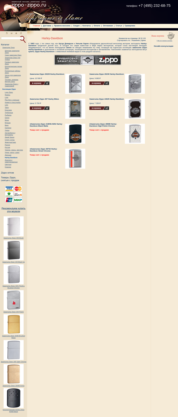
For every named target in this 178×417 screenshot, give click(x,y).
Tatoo (7, 108)
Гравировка (130, 26)
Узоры (7, 130)
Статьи (119, 26)
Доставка (47, 26)
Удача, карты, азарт (12, 152)
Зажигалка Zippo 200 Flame (13, 311)
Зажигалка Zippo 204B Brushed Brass (13, 336)
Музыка (7, 123)
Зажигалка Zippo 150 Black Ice (13, 261)
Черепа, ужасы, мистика (14, 150)
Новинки (8, 167)
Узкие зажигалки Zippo (13, 55)
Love (6, 97)
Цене (143, 40)
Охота (7, 118)
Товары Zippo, (8, 177)
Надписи (8, 128)
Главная (36, 26)
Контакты (86, 26)
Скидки (76, 26)
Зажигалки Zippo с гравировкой (11, 85)
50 (142, 38)
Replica (7, 95)
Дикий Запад (9, 137)
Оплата (97, 26)
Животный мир (10, 142)
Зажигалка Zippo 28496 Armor (13, 385)
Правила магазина (62, 26)
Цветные (8, 164)
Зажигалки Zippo (8, 48)
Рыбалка (8, 115)
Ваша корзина (157, 36)
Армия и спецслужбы (13, 102)
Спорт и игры (10, 140)
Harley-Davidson (11, 158)
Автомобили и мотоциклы (10, 134)
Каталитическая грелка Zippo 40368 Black (13, 410)
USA (6, 105)
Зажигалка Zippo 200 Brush (13, 237)
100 (144, 38)
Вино (7, 125)
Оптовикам (108, 26)
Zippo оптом (7, 172)
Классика (8, 110)
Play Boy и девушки (12, 100)
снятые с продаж (10, 180)
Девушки (8, 155)
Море (7, 120)
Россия (7, 147)
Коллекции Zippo (9, 89)
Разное (7, 145)
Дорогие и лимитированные (11, 161)
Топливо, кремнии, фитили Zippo (12, 81)
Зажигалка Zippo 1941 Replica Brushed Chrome (14, 286)
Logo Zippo (9, 92)
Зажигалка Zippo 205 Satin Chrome (13, 361)
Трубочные (9, 113)
